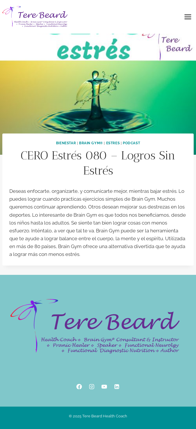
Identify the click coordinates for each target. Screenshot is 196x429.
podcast (131, 143)
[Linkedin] (116, 386)
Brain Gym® (91, 143)
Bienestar (66, 143)
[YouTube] (104, 386)
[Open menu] (187, 16)
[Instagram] (91, 386)
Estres (113, 143)
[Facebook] (79, 386)
